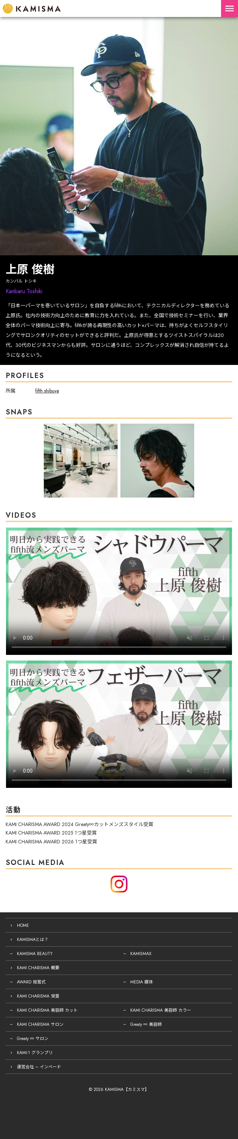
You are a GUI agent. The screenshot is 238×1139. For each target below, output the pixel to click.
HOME (23, 925)
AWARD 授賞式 (31, 982)
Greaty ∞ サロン (32, 1038)
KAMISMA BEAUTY (35, 954)
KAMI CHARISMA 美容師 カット (47, 1010)
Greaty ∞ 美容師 (146, 1024)
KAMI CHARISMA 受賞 (38, 996)
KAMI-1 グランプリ (35, 1053)
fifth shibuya (47, 390)
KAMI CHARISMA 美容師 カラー (160, 1010)
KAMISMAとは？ (32, 939)
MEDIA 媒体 (141, 982)
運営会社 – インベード (39, 1067)
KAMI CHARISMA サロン (40, 1024)
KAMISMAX (140, 954)
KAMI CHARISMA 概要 (38, 968)
